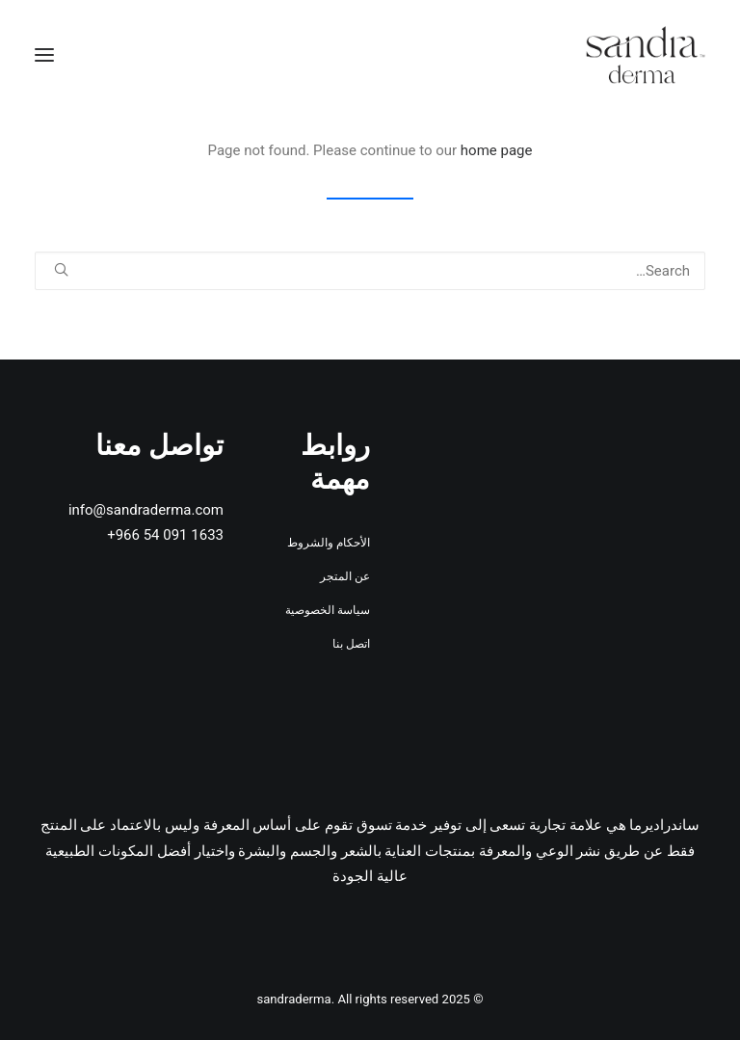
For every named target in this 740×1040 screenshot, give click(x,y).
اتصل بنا (351, 644)
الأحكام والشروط (328, 542)
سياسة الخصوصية (327, 610)
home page (497, 150)
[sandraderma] (645, 55)
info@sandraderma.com (146, 510)
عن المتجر (345, 576)
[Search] (370, 271)
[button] (44, 55)
